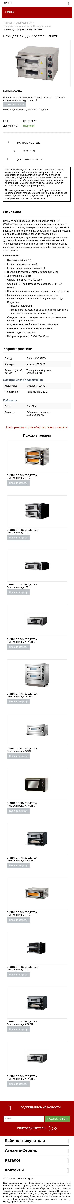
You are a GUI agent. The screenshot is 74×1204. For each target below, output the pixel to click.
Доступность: (10, 125)
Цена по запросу (15, 104)
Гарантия (29, 151)
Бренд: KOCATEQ (13, 90)
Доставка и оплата (30, 159)
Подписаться (58, 1118)
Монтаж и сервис (28, 142)
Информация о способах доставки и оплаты (37, 427)
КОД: (6, 121)
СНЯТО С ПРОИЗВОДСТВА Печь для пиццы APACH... (22, 640)
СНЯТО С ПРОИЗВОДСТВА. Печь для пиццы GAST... (22, 695)
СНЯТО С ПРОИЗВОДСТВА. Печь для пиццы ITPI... (22, 476)
